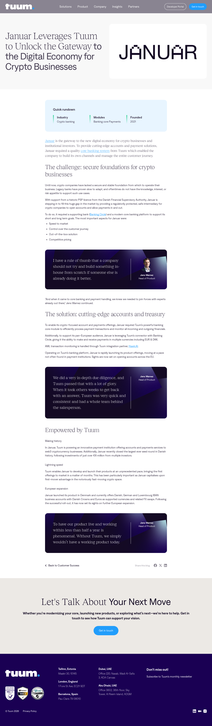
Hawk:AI (133, 346)
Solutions (65, 6)
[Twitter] (160, 565)
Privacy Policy (30, 711)
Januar (49, 141)
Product (83, 6)
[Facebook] (155, 565)
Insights (117, 6)
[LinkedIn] (165, 565)
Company (100, 6)
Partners (133, 6)
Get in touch (106, 630)
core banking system (95, 151)
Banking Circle (98, 214)
